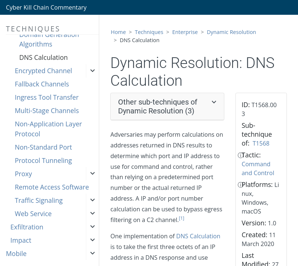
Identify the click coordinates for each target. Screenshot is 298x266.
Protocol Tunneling (43, 160)
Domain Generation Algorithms (49, 39)
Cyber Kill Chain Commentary (46, 7)
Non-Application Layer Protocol (48, 128)
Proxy (23, 173)
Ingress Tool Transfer (46, 97)
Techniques (149, 31)
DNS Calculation (43, 57)
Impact (20, 240)
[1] (181, 218)
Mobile (16, 253)
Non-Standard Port (43, 147)
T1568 (261, 143)
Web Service (33, 213)
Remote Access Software (52, 187)
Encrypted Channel (43, 70)
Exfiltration (26, 226)
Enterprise (185, 31)
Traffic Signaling (39, 200)
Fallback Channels (42, 83)
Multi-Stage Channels (47, 110)
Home (118, 31)
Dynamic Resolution (231, 31)
